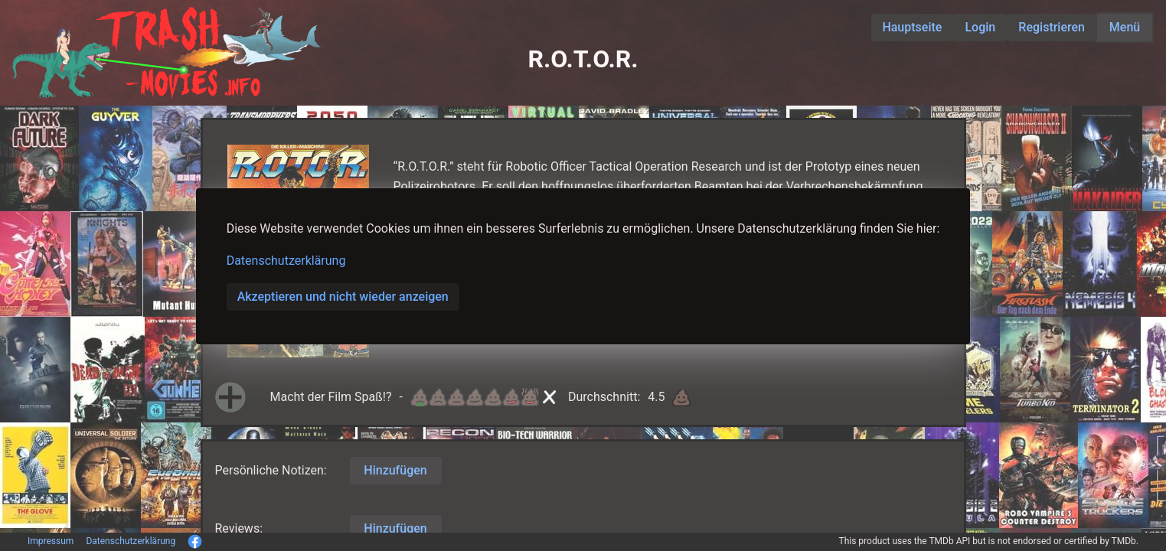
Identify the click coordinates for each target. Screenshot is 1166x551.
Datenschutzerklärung (286, 260)
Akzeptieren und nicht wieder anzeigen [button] (343, 296)
